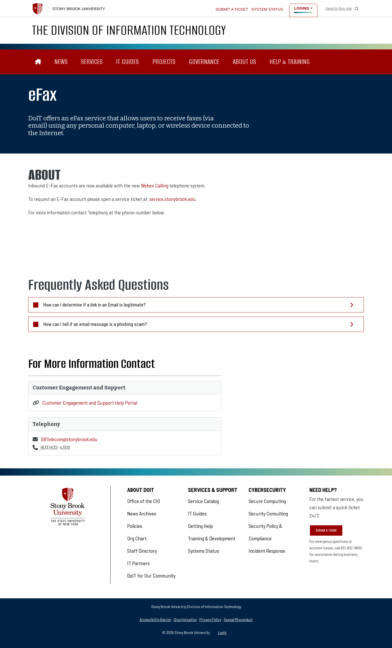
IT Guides (127, 61)
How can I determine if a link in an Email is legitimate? (94, 305)
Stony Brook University (78, 8)
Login (222, 632)
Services (92, 61)
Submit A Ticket (326, 530)
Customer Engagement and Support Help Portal (89, 402)
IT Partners (138, 563)
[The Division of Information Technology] (38, 61)
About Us (244, 61)
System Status (267, 9)
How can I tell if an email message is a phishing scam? (95, 324)
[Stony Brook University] (37, 8)
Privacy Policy (210, 619)
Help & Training (290, 61)
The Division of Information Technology (129, 30)
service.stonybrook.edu (172, 199)
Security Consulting (268, 513)
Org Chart (137, 538)
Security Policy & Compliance (265, 532)
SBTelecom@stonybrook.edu (69, 439)
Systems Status (203, 551)
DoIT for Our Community (151, 575)
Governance (204, 61)
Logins (301, 8)
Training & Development (211, 538)
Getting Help (200, 526)
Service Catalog (203, 501)
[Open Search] (342, 8)
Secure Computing (267, 501)
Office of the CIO (143, 501)
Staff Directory (142, 551)
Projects (164, 61)
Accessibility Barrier (155, 619)
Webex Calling (154, 185)
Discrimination (185, 619)
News (61, 61)
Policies (134, 526)
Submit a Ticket (231, 9)
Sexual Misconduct (238, 619)
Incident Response (267, 551)
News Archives (141, 513)
